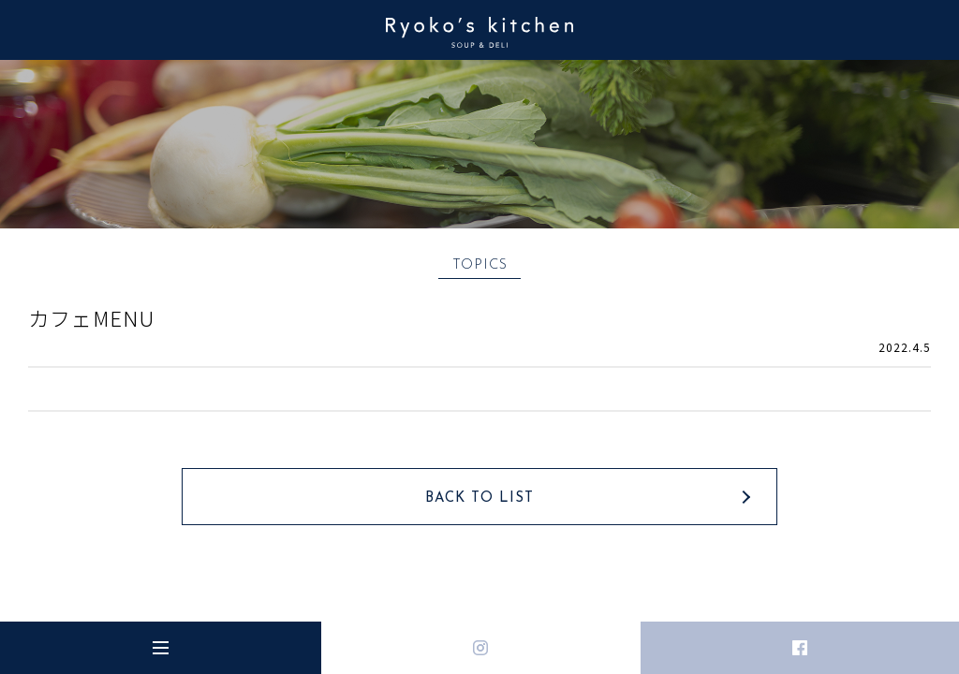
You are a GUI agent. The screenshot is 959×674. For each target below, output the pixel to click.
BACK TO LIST (479, 498)
